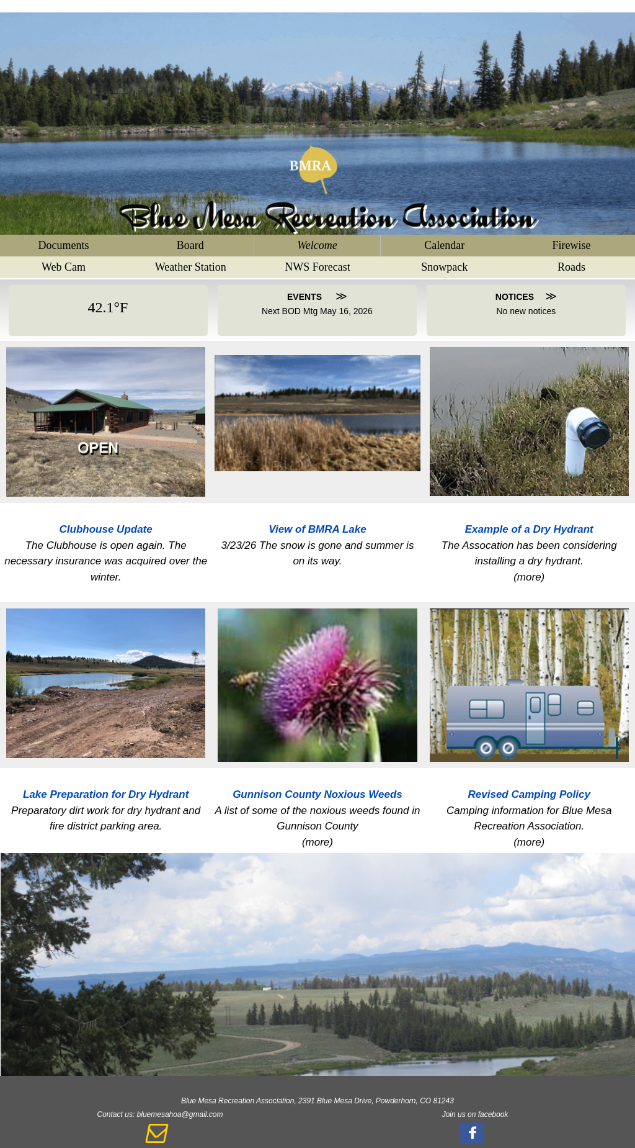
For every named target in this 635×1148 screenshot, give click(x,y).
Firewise (572, 245)
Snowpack (444, 267)
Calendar (444, 245)
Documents (63, 245)
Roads (571, 267)
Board (190, 245)
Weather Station (190, 267)
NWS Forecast (317, 267)
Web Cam (64, 267)
